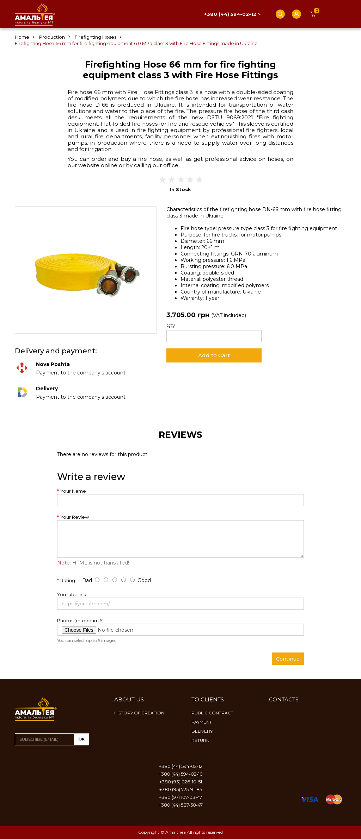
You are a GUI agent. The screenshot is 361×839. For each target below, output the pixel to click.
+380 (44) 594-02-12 (230, 14)
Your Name (73, 491)
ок (81, 739)
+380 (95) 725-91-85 (180, 789)
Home (22, 37)
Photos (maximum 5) (80, 620)
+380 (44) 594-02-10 (181, 774)
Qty (170, 325)
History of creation (139, 712)
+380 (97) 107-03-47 (180, 797)
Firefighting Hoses (95, 37)
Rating (67, 580)
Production (52, 37)
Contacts (284, 699)
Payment (201, 722)
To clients (207, 699)
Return (200, 740)
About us (129, 699)
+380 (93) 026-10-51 (180, 781)
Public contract (212, 712)
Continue (288, 659)
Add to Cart (214, 355)
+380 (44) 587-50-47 (181, 805)
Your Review (74, 517)
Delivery (202, 731)
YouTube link (71, 594)
